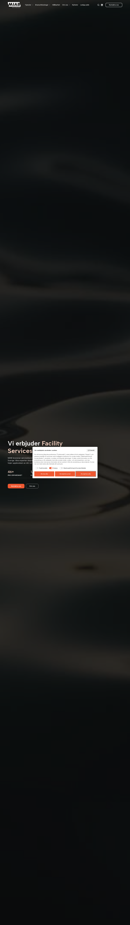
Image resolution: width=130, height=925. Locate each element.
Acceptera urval (65, 474)
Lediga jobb (84, 5)
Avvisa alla (44, 474)
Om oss (66, 5)
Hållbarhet (56, 5)
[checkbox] (40, 468)
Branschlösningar (43, 5)
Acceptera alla (86, 474)
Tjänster (29, 5)
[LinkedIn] (102, 5)
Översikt (91, 450)
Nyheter (75, 5)
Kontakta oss (114, 5)
